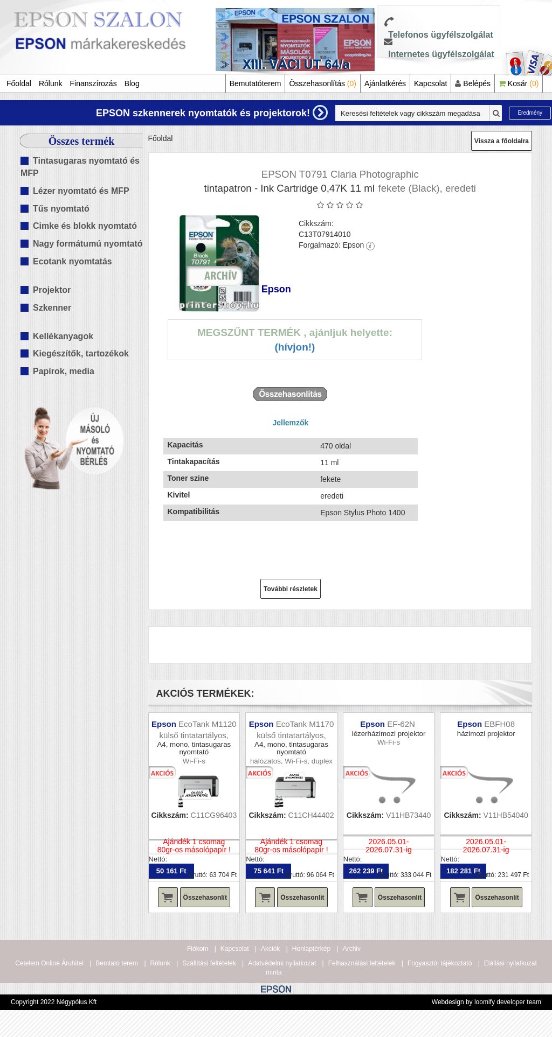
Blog (132, 83)
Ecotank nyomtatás (72, 261)
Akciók (270, 948)
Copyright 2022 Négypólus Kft (53, 1002)
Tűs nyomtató (61, 208)
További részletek (291, 589)
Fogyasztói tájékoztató (440, 963)
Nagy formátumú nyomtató (88, 243)
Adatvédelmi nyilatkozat (282, 963)
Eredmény (530, 113)
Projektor (52, 290)
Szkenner (52, 307)
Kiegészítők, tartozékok (81, 353)
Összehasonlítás (322, 83)
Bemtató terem (116, 963)
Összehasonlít (205, 897)
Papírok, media (63, 371)
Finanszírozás (93, 83)
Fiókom (197, 948)
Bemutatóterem (255, 83)
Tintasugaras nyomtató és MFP (80, 167)
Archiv (352, 948)
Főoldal (18, 83)
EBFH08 (499, 723)
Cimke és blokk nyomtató (85, 225)
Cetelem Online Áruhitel (49, 963)
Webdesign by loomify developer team (486, 1002)
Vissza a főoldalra (501, 141)
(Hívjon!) (294, 347)
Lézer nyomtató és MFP (81, 190)
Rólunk (51, 83)
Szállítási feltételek (209, 963)
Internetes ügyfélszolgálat (441, 54)
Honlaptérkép (311, 948)
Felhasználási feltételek (362, 963)
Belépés (472, 83)
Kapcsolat (430, 83)
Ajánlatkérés (385, 83)
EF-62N (402, 723)
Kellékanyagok (63, 336)
